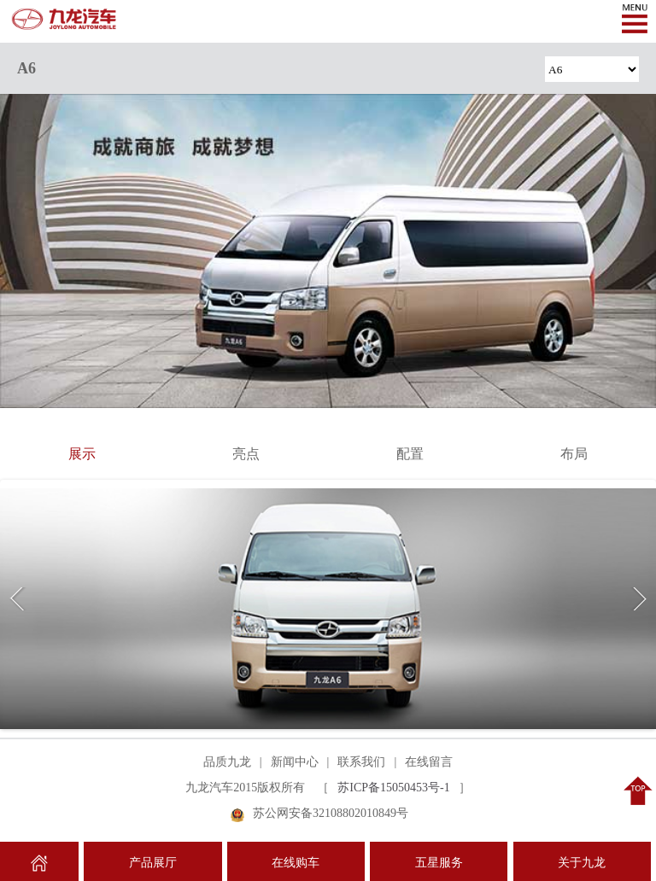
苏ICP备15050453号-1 (393, 787)
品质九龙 (227, 762)
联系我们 (361, 762)
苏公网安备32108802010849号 (330, 813)
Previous (20, 598)
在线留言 (429, 762)
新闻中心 (295, 762)
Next (635, 598)
